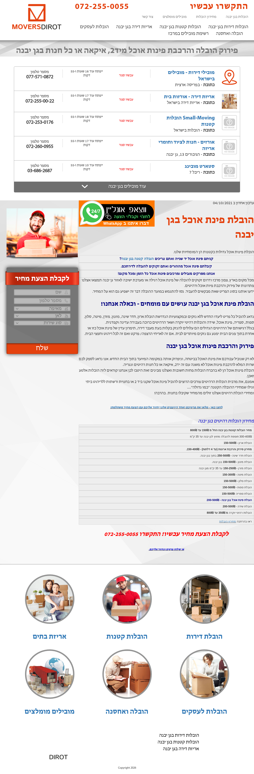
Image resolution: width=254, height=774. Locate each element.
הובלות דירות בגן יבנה (228, 27)
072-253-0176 (39, 122)
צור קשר (147, 17)
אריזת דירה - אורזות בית (189, 97)
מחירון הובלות (206, 17)
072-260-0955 (39, 146)
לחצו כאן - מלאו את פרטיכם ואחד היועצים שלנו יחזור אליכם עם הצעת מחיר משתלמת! (166, 407)
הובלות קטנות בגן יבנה (180, 27)
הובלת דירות (204, 636)
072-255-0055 (98, 6)
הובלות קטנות (127, 636)
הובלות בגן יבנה (237, 17)
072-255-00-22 (39, 101)
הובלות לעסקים (94, 27)
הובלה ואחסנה (229, 33)
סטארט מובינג (200, 166)
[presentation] (42, 332)
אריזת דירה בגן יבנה (134, 27)
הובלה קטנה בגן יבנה (137, 259)
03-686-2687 (39, 171)
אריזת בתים (49, 636)
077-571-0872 (39, 77)
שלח (42, 348)
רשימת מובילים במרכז (188, 33)
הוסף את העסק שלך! (204, 763)
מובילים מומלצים (175, 17)
